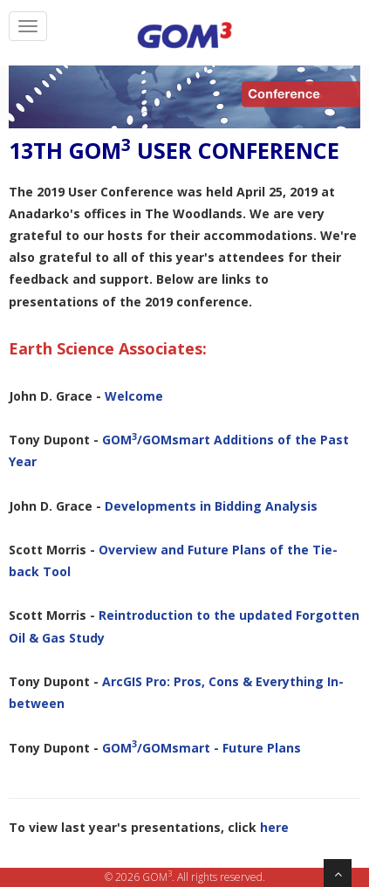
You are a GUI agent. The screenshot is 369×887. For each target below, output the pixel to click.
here (274, 827)
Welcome (134, 396)
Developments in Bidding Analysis (211, 506)
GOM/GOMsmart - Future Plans (201, 747)
